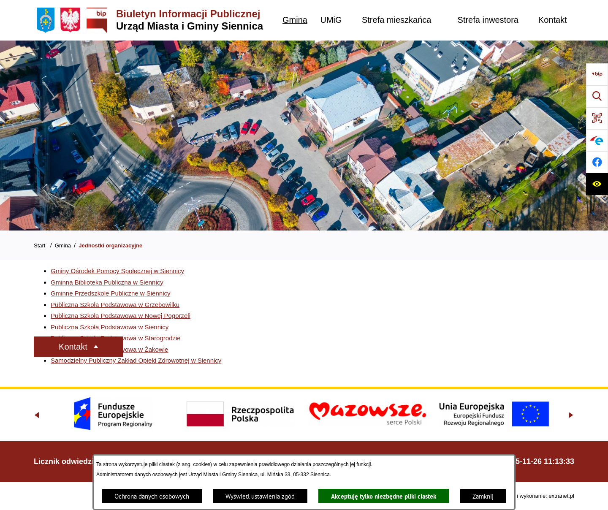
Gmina (63, 245)
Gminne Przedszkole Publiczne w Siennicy (110, 293)
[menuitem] (295, 20)
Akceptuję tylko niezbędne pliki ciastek (383, 496)
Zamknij (483, 496)
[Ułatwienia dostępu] (597, 184)
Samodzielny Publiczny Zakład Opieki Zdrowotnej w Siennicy (136, 360)
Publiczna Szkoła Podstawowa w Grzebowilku (115, 304)
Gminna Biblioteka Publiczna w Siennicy (107, 282)
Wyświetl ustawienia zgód (260, 496)
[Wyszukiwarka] (597, 96)
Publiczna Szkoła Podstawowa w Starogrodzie (116, 338)
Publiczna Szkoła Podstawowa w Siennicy (109, 327)
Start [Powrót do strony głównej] (39, 245)
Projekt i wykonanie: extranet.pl (536, 496)
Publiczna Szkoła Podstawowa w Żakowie (109, 349)
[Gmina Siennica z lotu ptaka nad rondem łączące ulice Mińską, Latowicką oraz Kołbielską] (304, 136)
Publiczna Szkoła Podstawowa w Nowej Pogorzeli (120, 315)
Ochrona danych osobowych (151, 496)
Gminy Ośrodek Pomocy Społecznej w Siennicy (117, 270)
